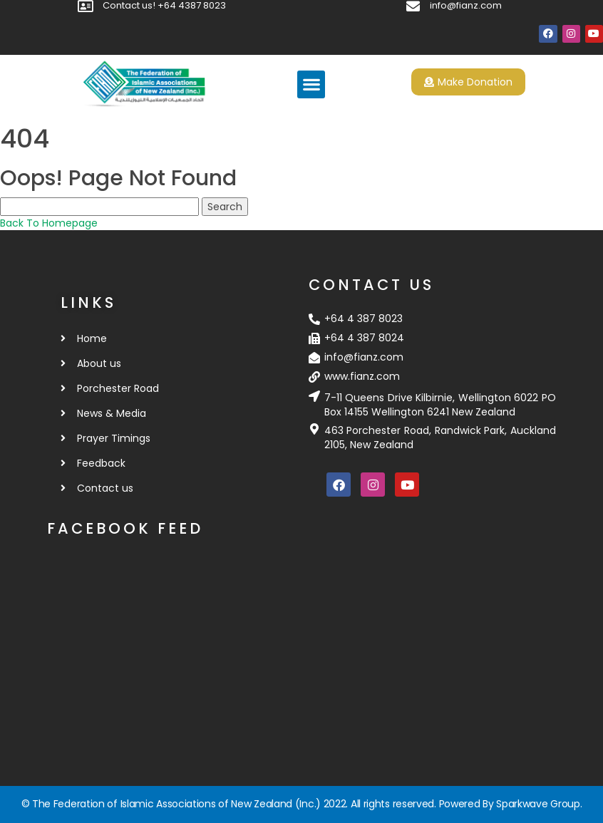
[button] (311, 84)
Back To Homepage (49, 223)
